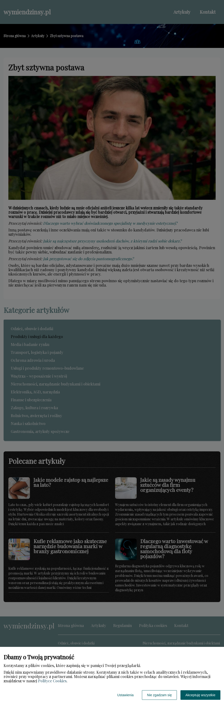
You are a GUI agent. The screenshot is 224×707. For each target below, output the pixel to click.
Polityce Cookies (52, 680)
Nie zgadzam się (159, 695)
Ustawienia (125, 695)
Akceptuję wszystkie (200, 695)
